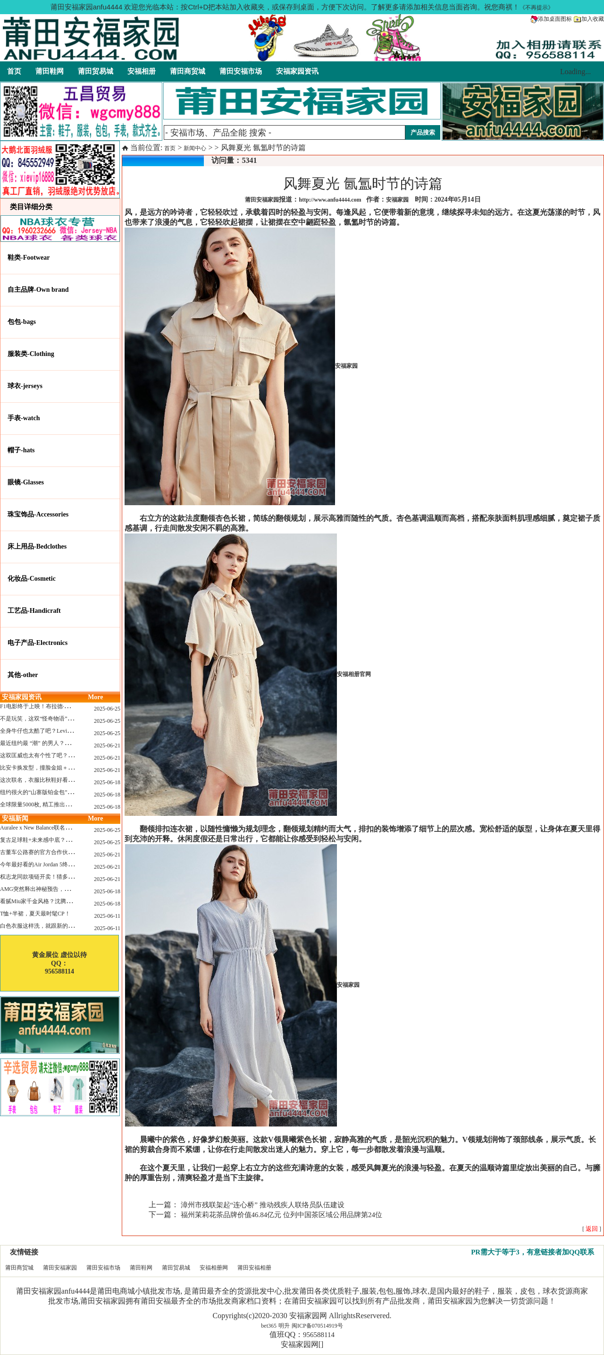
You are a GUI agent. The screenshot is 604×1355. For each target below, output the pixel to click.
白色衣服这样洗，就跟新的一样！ (42, 926)
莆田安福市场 (240, 71)
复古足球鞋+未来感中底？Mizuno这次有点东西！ (61, 840)
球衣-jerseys (25, 386)
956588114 (319, 1334)
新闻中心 (195, 148)
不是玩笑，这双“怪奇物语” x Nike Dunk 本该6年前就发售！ (74, 718)
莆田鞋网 (49, 71)
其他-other (23, 674)
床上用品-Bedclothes (37, 546)
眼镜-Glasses (26, 482)
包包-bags (22, 321)
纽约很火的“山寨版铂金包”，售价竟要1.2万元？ (60, 792)
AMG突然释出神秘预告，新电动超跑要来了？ (57, 889)
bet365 (269, 1325)
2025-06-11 (107, 916)
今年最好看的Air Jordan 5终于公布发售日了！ (56, 864)
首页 (14, 71)
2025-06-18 (107, 782)
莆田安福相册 (254, 1267)
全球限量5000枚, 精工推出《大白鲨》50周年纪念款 (63, 804)
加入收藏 (589, 19)
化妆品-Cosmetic (32, 578)
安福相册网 (214, 1267)
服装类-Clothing (31, 353)
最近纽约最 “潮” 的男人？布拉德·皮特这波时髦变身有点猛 (72, 743)
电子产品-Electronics (37, 642)
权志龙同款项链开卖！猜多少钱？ (42, 876)
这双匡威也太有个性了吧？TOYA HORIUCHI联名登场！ (70, 755)
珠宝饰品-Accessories (38, 514)
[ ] (591, 1229)
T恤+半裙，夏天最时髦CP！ (35, 913)
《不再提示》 (537, 7)
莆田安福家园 (60, 1267)
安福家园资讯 (297, 71)
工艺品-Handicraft (34, 610)
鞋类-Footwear (29, 257)
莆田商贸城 (187, 71)
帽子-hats (21, 450)
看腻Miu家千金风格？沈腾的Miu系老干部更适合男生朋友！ (74, 901)
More (95, 697)
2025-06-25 (107, 708)
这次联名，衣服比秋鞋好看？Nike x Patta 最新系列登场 (68, 780)
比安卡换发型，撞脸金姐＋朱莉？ (42, 767)
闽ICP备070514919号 (317, 1325)
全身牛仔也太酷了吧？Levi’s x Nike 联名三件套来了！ (67, 731)
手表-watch (24, 418)
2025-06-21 (107, 745)
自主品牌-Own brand (38, 289)
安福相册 (141, 71)
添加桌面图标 (551, 19)
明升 (284, 1325)
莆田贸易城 (95, 71)
